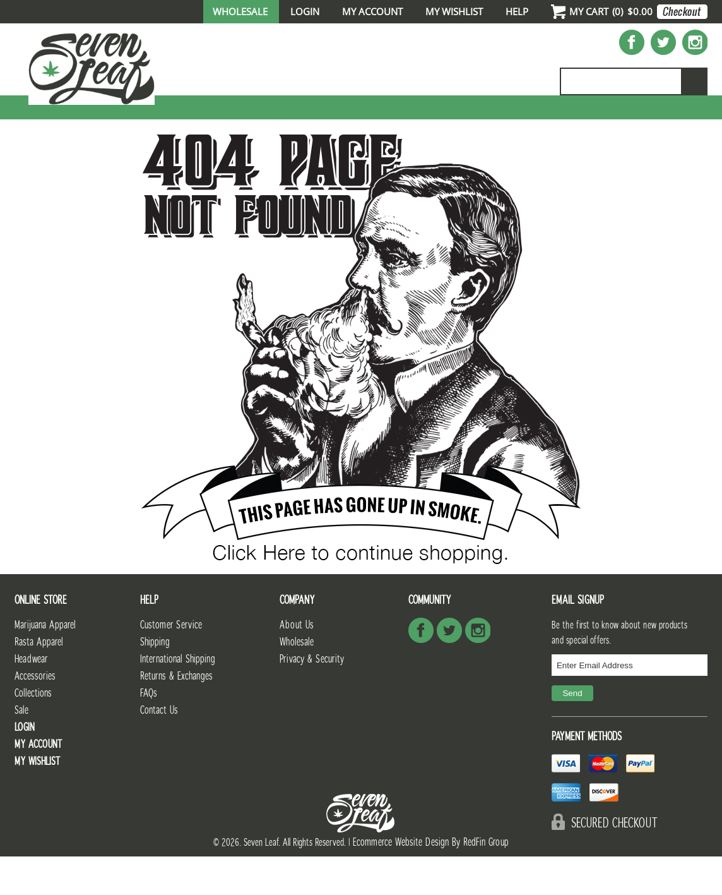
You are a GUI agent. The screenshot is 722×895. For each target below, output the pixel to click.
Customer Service (171, 663)
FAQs (148, 731)
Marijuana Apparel (45, 663)
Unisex (434, 118)
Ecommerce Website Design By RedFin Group (431, 880)
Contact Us (159, 748)
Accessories (517, 118)
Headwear (31, 697)
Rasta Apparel (39, 680)
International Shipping (177, 697)
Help (517, 11)
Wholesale (240, 11)
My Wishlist (454, 11)
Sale (689, 118)
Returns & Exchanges (176, 714)
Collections (613, 118)
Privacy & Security (312, 697)
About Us (297, 663)
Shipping (155, 680)
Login (304, 11)
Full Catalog (350, 118)
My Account (372, 11)
